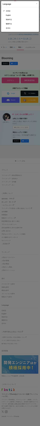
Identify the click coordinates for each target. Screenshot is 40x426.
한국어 (8, 28)
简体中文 (9, 19)
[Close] (36, 3)
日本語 (8, 11)
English (8, 15)
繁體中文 (9, 24)
